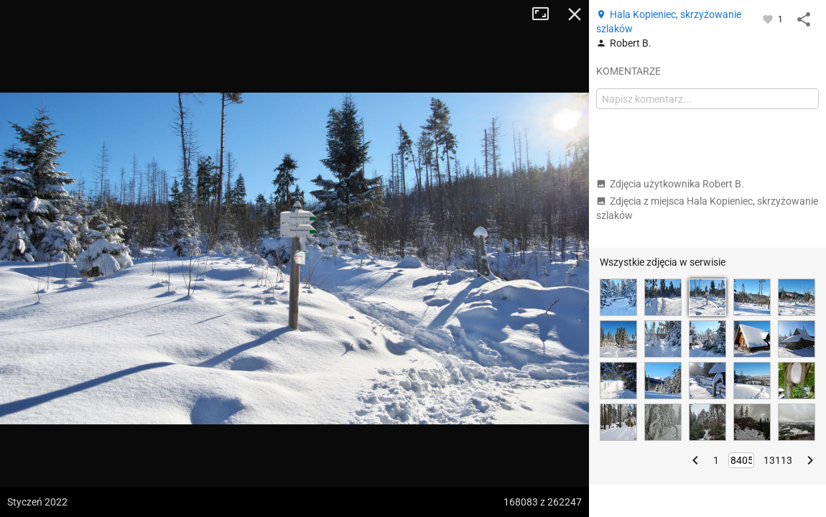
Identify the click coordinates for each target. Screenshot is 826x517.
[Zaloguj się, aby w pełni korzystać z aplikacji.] (768, 18)
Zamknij (574, 14)
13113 (778, 460)
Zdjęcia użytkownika (670, 184)
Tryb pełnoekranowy (546, 14)
